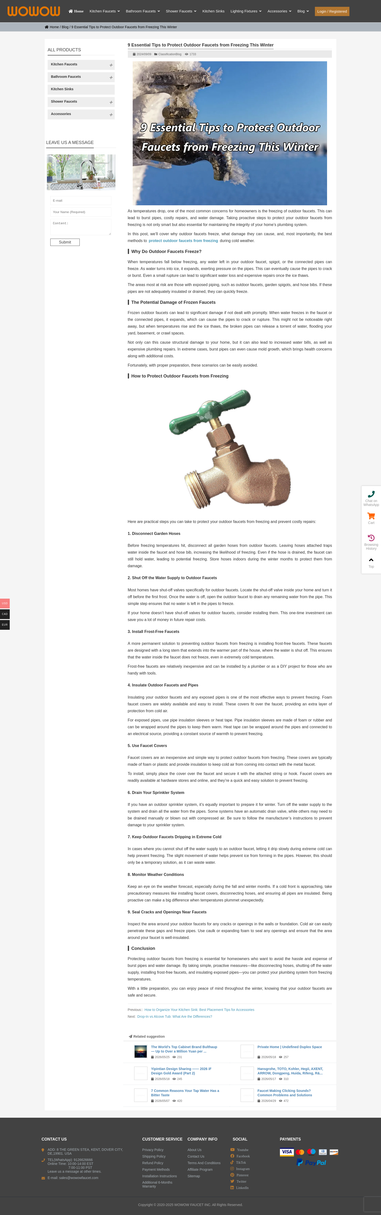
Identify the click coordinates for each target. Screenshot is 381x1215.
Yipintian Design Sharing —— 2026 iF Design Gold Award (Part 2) (181, 1071)
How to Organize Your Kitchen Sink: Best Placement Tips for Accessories (199, 1010)
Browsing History (371, 542)
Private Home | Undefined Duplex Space (290, 1047)
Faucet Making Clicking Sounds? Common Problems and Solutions (285, 1093)
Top (371, 562)
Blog (65, 27)
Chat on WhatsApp (371, 499)
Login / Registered (332, 11)
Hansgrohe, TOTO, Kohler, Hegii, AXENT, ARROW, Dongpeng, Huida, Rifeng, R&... (290, 1071)
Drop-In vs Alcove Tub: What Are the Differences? (174, 1016)
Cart (371, 519)
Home (52, 27)
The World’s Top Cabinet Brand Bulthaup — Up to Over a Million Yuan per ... (184, 1049)
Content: (81, 228)
